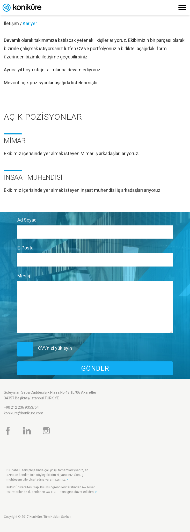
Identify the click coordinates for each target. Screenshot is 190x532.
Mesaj (23, 275)
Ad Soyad (26, 220)
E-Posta (25, 247)
